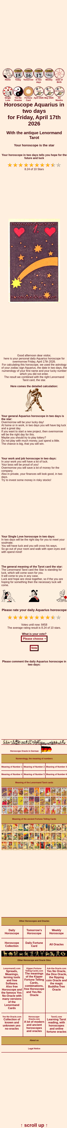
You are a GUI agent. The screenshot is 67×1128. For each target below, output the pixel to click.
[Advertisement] (33, 34)
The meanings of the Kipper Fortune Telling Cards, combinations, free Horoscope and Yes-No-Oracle (34, 981)
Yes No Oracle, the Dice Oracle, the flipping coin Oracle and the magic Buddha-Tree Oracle (56, 978)
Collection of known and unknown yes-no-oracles (11, 1021)
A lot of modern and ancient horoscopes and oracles (34, 1022)
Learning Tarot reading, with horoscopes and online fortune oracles (56, 1023)
